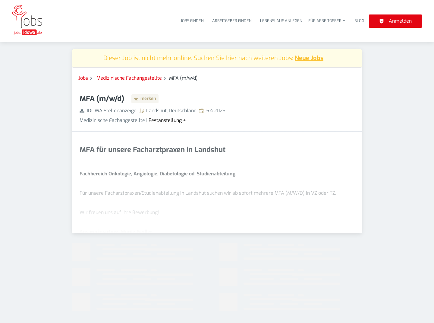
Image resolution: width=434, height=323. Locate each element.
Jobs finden (192, 20)
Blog (359, 20)
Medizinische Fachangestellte (129, 78)
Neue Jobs (309, 58)
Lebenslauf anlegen (281, 20)
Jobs (83, 78)
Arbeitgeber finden (232, 20)
